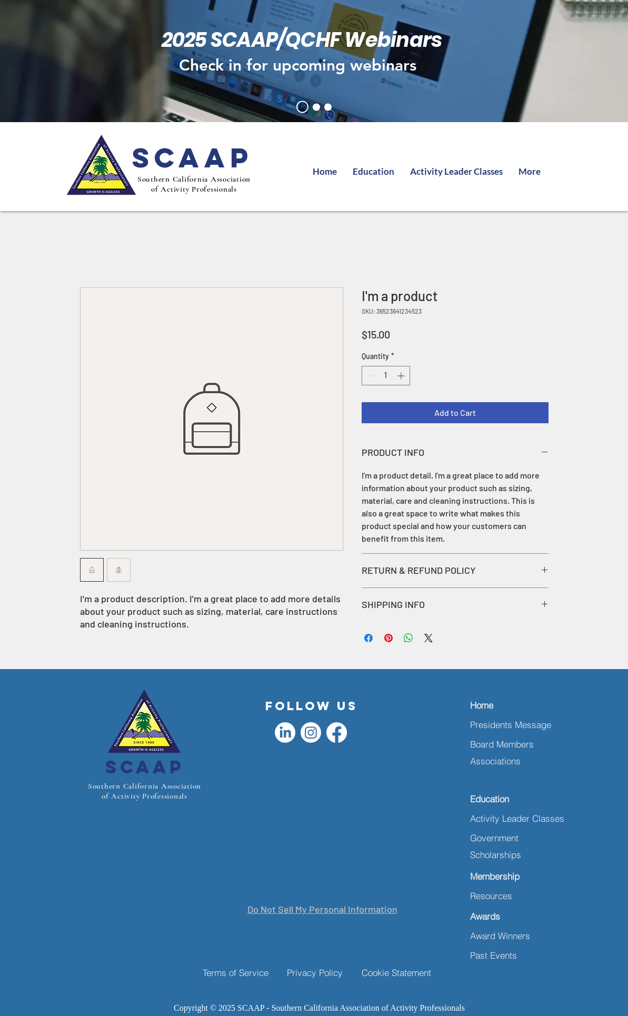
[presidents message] (316, 107)
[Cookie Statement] (399, 972)
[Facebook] (336, 732)
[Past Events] (504, 955)
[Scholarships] (504, 854)
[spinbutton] (385, 375)
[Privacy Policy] (324, 972)
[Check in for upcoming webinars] (302, 65)
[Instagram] (311, 732)
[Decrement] (369, 375)
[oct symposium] (328, 107)
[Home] (504, 705)
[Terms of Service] (240, 972)
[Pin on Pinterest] (388, 638)
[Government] (504, 838)
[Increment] (401, 375)
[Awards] (504, 916)
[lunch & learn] (302, 107)
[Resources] (504, 895)
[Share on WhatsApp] (408, 638)
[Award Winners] (504, 935)
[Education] (504, 799)
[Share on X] (428, 638)
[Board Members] (504, 744)
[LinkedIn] (285, 732)
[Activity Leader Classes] (518, 818)
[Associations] (504, 761)
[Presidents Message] (514, 724)
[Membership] (504, 876)
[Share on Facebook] (368, 638)
